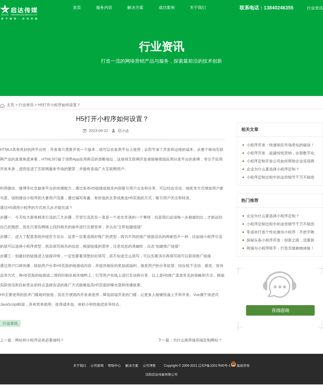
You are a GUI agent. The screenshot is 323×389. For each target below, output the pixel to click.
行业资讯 (315, 8)
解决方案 (135, 7)
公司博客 (149, 365)
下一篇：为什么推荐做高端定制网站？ (190, 340)
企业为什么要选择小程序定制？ (273, 169)
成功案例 (167, 7)
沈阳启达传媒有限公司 (161, 374)
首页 (77, 7)
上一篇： (7, 340)
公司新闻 (97, 365)
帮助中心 (114, 365)
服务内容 (104, 7)
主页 (10, 105)
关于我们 (198, 7)
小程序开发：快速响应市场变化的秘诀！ (280, 145)
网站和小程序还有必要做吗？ (39, 340)
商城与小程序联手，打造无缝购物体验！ (280, 248)
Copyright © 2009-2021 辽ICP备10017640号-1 (197, 365)
